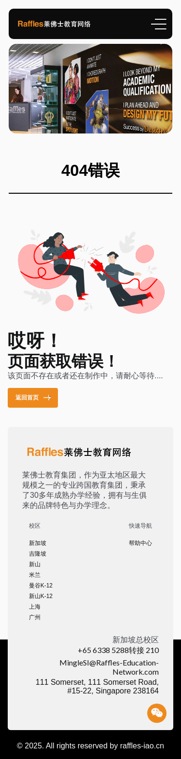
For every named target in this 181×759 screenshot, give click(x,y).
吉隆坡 (37, 553)
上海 (35, 606)
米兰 (35, 575)
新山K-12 (41, 596)
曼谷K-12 (41, 585)
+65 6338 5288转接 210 (118, 649)
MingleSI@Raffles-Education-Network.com (109, 667)
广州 (35, 617)
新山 (35, 564)
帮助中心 (140, 543)
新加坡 (37, 543)
